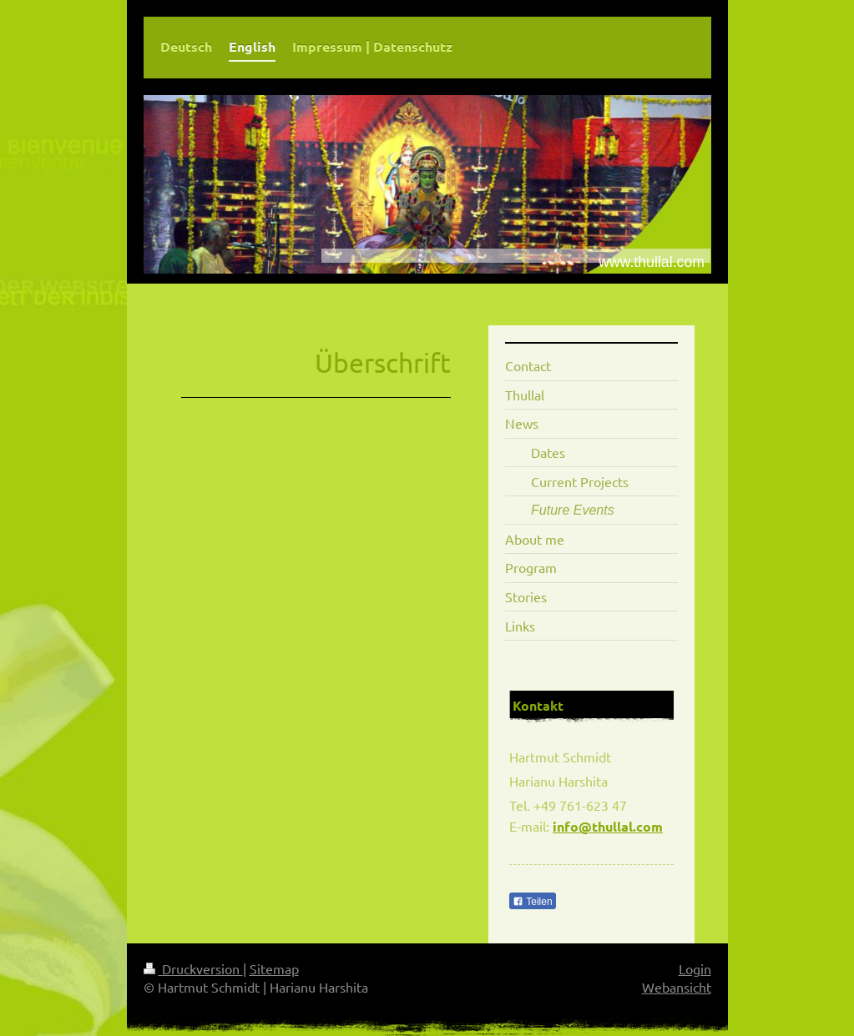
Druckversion (193, 968)
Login (695, 968)
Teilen (532, 902)
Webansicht (676, 986)
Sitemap (274, 968)
